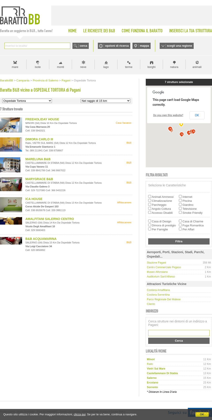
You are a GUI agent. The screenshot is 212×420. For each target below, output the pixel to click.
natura (174, 67)
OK (202, 414)
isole (38, 67)
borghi (151, 67)
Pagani (66, 80)
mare (15, 67)
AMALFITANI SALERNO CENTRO (49, 219)
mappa (144, 45)
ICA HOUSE (33, 199)
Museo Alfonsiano (157, 272)
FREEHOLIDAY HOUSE (42, 119)
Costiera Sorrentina (158, 294)
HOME (72, 31)
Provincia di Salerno (45, 80)
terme (128, 67)
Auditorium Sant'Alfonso (161, 276)
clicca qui (79, 414)
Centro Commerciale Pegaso (164, 267)
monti (60, 67)
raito (150, 364)
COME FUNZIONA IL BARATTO (142, 31)
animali (196, 67)
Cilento (151, 304)
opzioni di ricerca (117, 45)
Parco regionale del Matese (164, 299)
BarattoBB (6, 80)
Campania (22, 80)
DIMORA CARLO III (39, 139)
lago (106, 67)
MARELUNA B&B (38, 159)
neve (83, 67)
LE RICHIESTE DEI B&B (99, 31)
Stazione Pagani (156, 262)
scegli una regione (179, 45)
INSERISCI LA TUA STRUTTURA (190, 31)
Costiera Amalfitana (158, 290)
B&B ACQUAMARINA (41, 239)
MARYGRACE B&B (39, 179)
